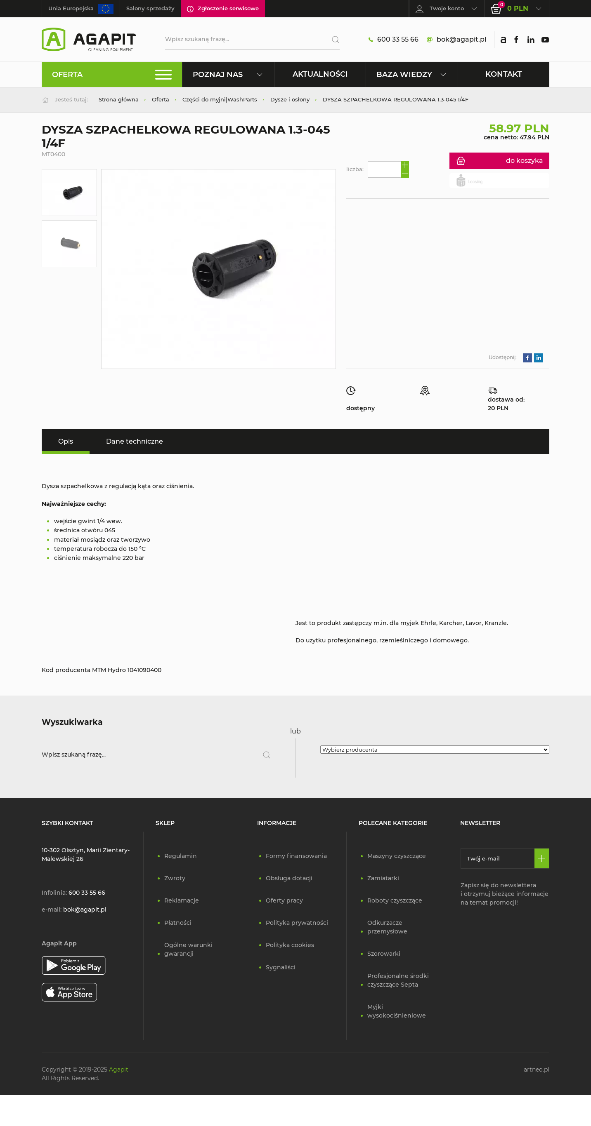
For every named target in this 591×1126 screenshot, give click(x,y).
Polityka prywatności (297, 922)
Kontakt (503, 74)
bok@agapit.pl (456, 40)
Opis (65, 441)
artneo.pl (536, 1069)
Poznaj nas (228, 74)
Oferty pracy (284, 900)
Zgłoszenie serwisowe (223, 9)
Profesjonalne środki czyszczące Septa (398, 980)
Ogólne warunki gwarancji (188, 949)
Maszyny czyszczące (396, 856)
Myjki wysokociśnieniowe (396, 1011)
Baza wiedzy (411, 74)
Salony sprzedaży (150, 8)
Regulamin (180, 856)
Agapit (118, 1069)
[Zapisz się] (541, 858)
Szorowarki (383, 953)
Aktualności (320, 74)
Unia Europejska (80, 9)
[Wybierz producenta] (434, 749)
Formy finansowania (296, 856)
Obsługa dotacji (289, 878)
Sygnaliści (281, 967)
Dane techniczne (134, 441)
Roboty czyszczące (394, 900)
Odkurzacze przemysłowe (387, 927)
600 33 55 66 (393, 40)
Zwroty (174, 878)
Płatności (177, 922)
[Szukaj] (332, 39)
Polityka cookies (290, 945)
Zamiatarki (383, 878)
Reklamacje (181, 900)
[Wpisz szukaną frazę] (156, 755)
